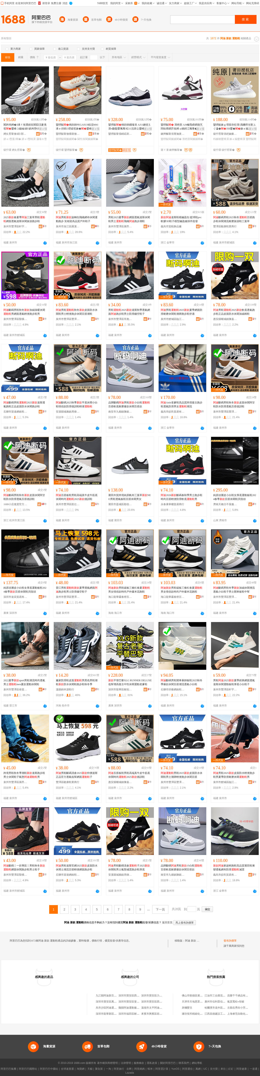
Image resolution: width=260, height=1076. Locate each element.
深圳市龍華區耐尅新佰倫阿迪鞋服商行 (120, 689)
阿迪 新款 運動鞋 (195, 940)
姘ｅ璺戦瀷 (29, 139)
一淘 (108, 1068)
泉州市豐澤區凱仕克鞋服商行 (68, 504)
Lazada (129, 1072)
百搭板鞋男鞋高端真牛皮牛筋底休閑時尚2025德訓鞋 (77, 497)
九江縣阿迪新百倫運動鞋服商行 (114, 995)
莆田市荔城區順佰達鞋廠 (120, 504)
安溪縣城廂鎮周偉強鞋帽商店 (68, 411)
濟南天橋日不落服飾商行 (225, 504)
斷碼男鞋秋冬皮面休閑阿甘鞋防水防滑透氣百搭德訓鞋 (234, 404)
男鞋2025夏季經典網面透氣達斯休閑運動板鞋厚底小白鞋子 (234, 682)
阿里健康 (241, 1068)
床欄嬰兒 (187, 1007)
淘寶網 (80, 1068)
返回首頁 (167, 922)
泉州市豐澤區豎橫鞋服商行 (15, 319)
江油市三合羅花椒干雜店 (219, 995)
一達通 (253, 1068)
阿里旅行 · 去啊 (123, 1068)
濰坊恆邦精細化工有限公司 (197, 1013)
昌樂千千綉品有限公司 (240, 995)
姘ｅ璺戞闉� (12, 139)
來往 (223, 1068)
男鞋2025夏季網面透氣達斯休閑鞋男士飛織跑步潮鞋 (129, 219)
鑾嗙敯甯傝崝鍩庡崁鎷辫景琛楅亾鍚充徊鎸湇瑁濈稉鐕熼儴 (120, 133)
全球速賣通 (67, 1068)
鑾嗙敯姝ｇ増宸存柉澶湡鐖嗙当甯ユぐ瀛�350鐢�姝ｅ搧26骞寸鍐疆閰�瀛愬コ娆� (234, 127)
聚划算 (99, 1068)
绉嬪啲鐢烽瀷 (221, 139)
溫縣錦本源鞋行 (65, 689)
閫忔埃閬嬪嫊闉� (87, 139)
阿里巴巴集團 (8, 1068)
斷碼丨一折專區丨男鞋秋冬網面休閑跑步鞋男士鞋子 (24, 867)
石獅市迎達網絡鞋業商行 (15, 411)
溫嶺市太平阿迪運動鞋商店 (156, 1007)
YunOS (175, 1068)
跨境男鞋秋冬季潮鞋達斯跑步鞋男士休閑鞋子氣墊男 (24, 774)
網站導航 (197, 1063)
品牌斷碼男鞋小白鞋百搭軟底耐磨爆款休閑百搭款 (129, 404)
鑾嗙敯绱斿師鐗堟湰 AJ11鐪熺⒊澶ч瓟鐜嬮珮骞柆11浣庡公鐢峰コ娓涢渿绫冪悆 (129, 127)
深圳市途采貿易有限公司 (15, 596)
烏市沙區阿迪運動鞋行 (109, 1007)
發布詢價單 (230, 940)
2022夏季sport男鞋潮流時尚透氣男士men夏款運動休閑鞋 (24, 682)
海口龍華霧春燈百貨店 (120, 596)
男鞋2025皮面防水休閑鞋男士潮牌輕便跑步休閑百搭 (181, 774)
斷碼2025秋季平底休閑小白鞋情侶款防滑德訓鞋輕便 (77, 404)
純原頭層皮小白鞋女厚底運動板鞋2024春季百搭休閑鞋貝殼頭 (234, 497)
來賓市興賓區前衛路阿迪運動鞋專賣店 (163, 1013)
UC (205, 1068)
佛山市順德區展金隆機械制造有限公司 (204, 995)
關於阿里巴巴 (168, 1063)
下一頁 (160, 909)
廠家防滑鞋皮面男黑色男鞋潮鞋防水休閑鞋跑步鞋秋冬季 (77, 682)
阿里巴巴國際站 (28, 1068)
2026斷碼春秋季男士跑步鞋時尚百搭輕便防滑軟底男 (181, 497)
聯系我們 (184, 1063)
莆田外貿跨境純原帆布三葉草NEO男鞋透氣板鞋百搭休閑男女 (129, 497)
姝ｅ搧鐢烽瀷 (237, 139)
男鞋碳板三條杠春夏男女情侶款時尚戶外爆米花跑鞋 (129, 589)
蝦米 (150, 1068)
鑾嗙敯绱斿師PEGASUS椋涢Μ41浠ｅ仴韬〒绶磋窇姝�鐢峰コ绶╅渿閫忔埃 (77, 127)
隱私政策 (152, 1063)
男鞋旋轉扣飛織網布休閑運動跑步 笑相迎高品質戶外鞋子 (77, 219)
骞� (43, 133)
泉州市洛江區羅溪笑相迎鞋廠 (68, 226)
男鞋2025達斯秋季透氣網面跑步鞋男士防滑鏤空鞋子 (129, 311)
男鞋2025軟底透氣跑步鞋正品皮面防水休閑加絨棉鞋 (234, 311)
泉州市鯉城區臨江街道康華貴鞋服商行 (173, 319)
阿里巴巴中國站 (49, 1068)
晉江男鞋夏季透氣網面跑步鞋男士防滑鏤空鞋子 (77, 589)
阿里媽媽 (139, 1068)
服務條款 (139, 1063)
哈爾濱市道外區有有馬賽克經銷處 (224, 1007)
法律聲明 (126, 1063)
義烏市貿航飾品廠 (171, 226)
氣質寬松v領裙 (235, 1001)
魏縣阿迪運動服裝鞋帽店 (133, 1007)
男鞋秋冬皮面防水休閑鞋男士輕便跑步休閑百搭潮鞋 (77, 311)
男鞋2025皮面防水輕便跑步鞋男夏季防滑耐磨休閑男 (234, 774)
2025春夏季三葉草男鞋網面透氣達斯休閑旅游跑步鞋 (24, 219)
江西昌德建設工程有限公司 (220, 1013)
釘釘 (231, 1068)
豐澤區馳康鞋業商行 (225, 226)
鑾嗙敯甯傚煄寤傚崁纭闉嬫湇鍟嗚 (68, 133)
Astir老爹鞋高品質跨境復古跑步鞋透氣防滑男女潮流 (181, 404)
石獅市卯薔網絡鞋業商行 (173, 689)
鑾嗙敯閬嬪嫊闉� (66, 139)
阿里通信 (187, 1068)
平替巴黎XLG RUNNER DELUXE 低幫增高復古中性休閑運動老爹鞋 (130, 682)
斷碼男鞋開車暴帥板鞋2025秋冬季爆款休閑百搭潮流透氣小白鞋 (181, 682)
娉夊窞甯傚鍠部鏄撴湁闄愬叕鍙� (15, 133)
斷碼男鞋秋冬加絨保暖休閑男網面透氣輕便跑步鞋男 (24, 311)
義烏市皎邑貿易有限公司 (173, 411)
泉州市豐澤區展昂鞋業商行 (120, 226)
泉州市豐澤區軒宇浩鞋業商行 (15, 226)
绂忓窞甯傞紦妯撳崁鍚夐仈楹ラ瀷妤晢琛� (225, 133)
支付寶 (214, 1068)
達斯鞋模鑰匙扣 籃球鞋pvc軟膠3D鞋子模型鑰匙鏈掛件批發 (181, 219)
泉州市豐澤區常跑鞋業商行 (120, 319)
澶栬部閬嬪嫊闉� (192, 139)
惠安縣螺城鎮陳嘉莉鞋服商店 (225, 319)
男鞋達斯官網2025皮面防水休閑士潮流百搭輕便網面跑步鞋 (77, 867)
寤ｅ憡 (43, 128)
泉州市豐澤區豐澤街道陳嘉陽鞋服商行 (68, 319)
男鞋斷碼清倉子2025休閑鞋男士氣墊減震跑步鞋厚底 (129, 867)
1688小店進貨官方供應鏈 (15, 504)
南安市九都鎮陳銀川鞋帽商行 (120, 411)
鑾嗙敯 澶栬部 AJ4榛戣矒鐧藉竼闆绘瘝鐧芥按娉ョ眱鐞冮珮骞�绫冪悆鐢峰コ (182, 127)
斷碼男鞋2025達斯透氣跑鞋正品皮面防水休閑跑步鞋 (24, 404)
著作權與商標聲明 (107, 1063)
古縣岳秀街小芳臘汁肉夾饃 (242, 1007)
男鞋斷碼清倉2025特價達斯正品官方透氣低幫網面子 (77, 774)
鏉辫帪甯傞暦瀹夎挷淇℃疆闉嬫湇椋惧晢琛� (173, 133)
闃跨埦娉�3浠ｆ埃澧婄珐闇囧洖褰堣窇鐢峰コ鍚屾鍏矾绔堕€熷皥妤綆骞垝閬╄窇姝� (25, 127)
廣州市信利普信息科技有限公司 (223, 1001)
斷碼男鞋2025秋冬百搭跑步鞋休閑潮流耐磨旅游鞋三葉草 (234, 219)
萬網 (198, 1068)
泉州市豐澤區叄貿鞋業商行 (15, 689)
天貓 (90, 1068)
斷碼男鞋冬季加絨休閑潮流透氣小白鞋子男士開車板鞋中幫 (234, 589)
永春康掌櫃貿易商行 (172, 504)
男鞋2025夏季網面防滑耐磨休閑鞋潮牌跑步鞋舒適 (181, 311)
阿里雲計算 (161, 1068)
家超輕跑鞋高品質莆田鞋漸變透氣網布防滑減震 (234, 867)
